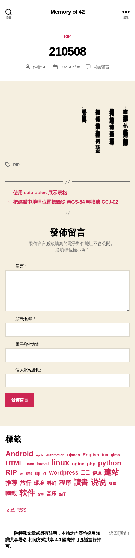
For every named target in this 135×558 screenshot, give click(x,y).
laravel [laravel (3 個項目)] (43, 464)
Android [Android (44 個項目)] (19, 453)
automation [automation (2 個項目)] (55, 455)
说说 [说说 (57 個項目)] (98, 482)
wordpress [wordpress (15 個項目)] (63, 472)
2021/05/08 (70, 66)
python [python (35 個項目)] (109, 463)
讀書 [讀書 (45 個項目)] (81, 482)
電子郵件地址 (29, 344)
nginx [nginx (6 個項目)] (78, 463)
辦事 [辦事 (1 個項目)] (40, 494)
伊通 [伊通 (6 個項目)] (96, 473)
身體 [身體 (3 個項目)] (112, 483)
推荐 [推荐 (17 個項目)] (11, 482)
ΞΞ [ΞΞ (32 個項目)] (85, 472)
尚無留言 (101, 66)
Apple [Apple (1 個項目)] (40, 455)
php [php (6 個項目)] (91, 463)
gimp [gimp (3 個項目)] (115, 455)
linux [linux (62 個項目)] (60, 462)
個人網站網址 (28, 370)
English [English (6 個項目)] (91, 454)
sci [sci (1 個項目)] (21, 473)
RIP (67, 36)
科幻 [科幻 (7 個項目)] (51, 483)
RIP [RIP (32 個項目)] (11, 472)
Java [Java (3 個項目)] (30, 464)
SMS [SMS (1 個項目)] (29, 473)
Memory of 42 (67, 12)
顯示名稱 (25, 319)
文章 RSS (15, 510)
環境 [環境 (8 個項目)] (39, 483)
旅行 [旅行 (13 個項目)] (25, 483)
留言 (21, 266)
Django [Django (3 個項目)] (73, 455)
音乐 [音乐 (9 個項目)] (51, 494)
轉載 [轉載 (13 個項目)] (11, 493)
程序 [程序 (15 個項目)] (65, 482)
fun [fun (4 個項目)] (105, 454)
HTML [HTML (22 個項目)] (14, 463)
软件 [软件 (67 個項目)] (27, 492)
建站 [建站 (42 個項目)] (111, 472)
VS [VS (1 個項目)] (45, 473)
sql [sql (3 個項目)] (37, 473)
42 (45, 66)
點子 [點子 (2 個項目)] (62, 494)
